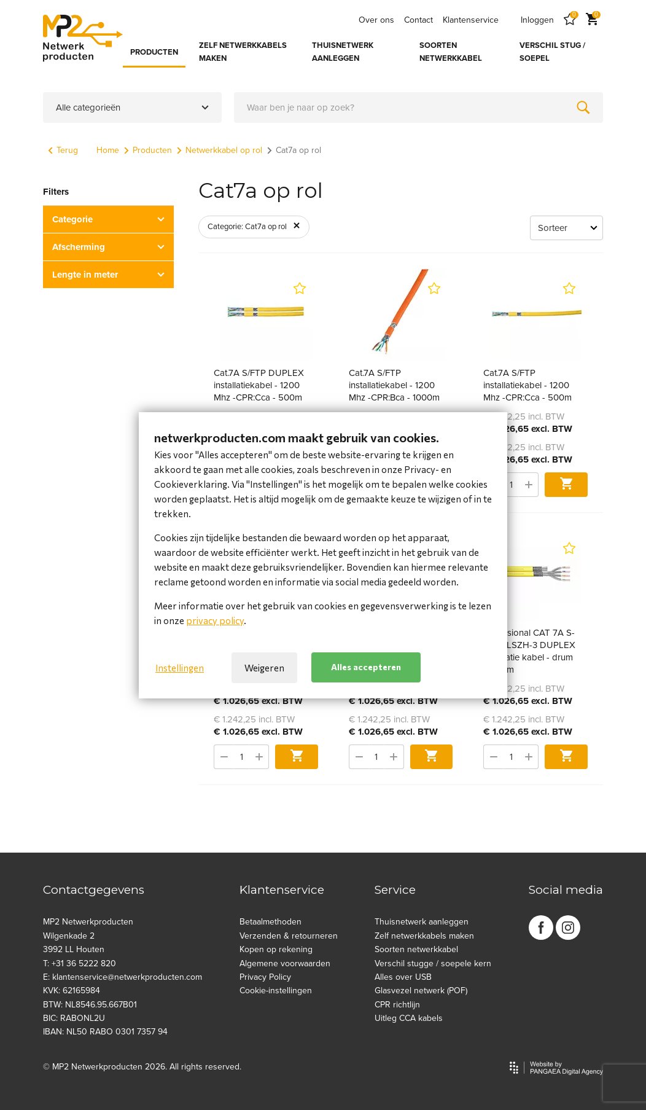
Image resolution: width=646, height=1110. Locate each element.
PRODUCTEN (154, 52)
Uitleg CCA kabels (409, 1018)
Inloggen (537, 20)
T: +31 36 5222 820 (79, 963)
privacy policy (215, 620)
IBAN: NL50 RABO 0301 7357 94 (105, 1031)
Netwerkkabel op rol (219, 150)
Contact (418, 20)
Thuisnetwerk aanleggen (422, 922)
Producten (148, 150)
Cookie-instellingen (275, 990)
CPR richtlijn (397, 1004)
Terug (63, 150)
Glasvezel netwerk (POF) (421, 990)
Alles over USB (403, 977)
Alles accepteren (366, 667)
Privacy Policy (265, 977)
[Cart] (592, 20)
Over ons (376, 20)
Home (107, 150)
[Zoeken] (583, 107)
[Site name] (83, 38)
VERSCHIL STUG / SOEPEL (552, 52)
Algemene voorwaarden (284, 963)
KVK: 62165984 (71, 990)
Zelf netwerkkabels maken (424, 936)
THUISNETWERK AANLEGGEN (342, 52)
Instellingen (179, 667)
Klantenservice (471, 20)
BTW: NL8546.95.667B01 (90, 1004)
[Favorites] (570, 20)
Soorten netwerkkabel (416, 949)
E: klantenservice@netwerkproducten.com (122, 977)
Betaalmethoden (270, 922)
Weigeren (264, 667)
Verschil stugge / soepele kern (433, 963)
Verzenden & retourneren (288, 936)
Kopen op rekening (276, 949)
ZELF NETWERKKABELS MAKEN (243, 52)
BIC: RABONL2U (74, 1018)
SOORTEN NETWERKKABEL (450, 52)
